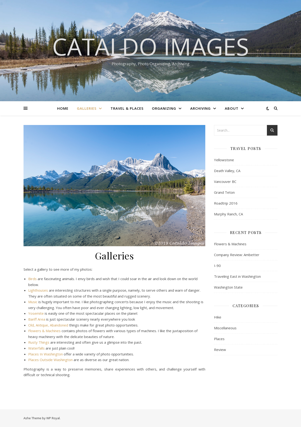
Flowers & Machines (44, 330)
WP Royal (53, 418)
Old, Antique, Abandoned (48, 325)
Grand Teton (224, 192)
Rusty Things (38, 342)
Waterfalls (36, 348)
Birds (32, 278)
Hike (217, 317)
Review (220, 349)
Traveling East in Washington (237, 276)
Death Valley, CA (227, 170)
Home (62, 108)
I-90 (217, 265)
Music (32, 301)
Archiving (200, 108)
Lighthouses (38, 290)
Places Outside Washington (50, 359)
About (231, 108)
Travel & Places (127, 108)
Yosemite (36, 313)
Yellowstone (224, 159)
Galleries (86, 108)
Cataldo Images (150, 46)
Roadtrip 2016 (226, 203)
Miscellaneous (225, 328)
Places (219, 338)
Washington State (228, 287)
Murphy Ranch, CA (228, 214)
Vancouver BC (225, 181)
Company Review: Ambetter (236, 254)
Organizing (164, 108)
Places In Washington (45, 354)
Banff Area (36, 319)
